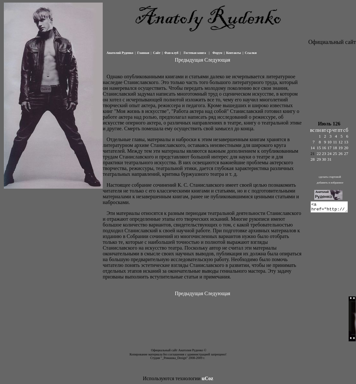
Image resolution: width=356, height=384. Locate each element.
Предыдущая (189, 60)
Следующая (217, 60)
